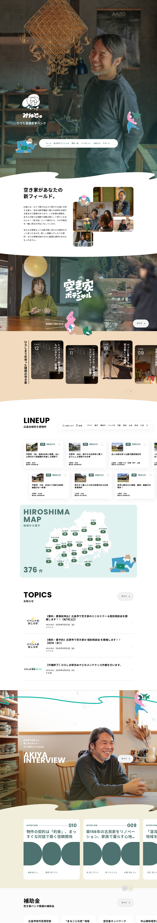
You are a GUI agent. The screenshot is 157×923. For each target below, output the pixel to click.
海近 (125, 425)
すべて (139, 323)
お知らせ (97, 143)
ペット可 (111, 425)
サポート (106, 143)
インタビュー (86, 143)
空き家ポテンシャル (61, 143)
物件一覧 (75, 143)
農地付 (103, 425)
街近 (136, 425)
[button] (130, 391)
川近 (142, 425)
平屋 (119, 425)
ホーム (48, 143)
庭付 (96, 425)
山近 (130, 425)
